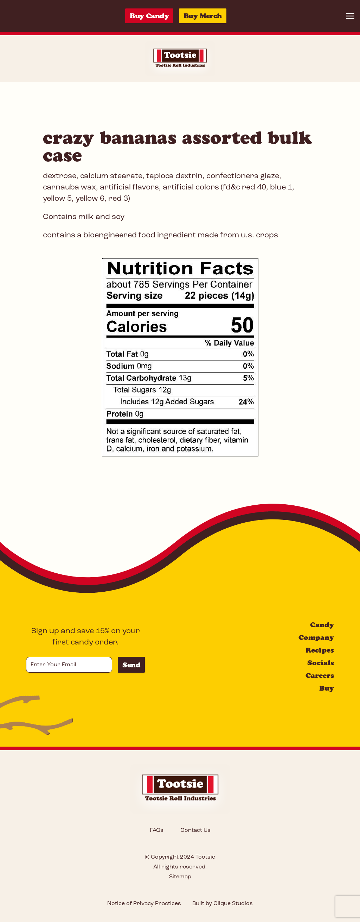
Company (316, 637)
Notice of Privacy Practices (144, 904)
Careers (320, 675)
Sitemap (180, 877)
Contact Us (195, 830)
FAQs (156, 830)
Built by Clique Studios (222, 904)
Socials (320, 662)
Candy (322, 624)
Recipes (320, 650)
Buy (326, 688)
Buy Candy (149, 16)
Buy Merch (203, 16)
